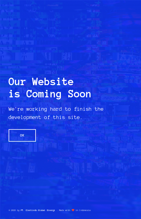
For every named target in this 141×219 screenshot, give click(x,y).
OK (22, 135)
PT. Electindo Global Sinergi (38, 210)
